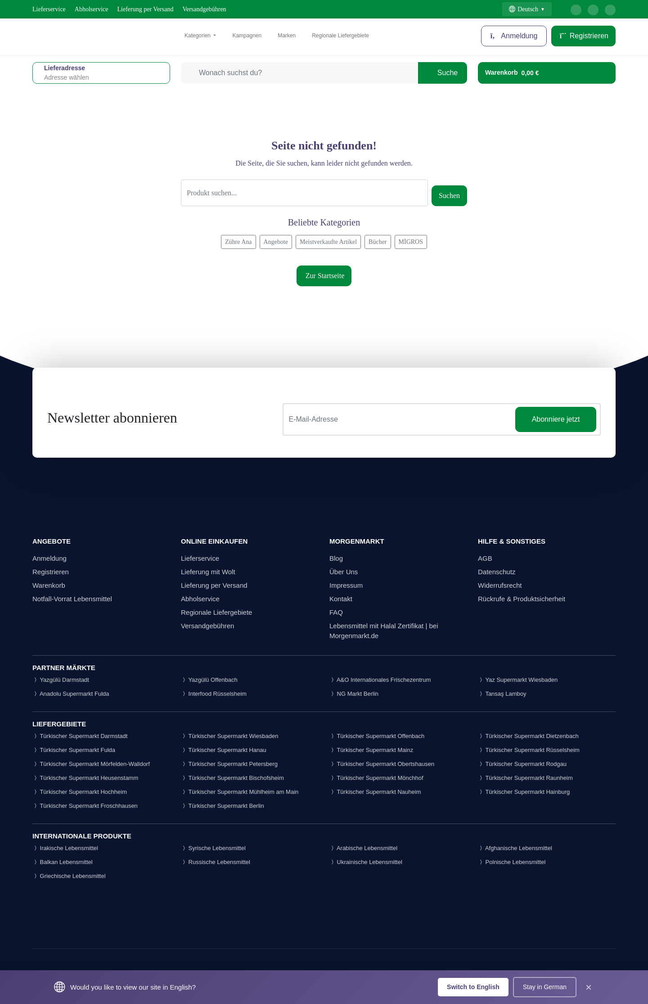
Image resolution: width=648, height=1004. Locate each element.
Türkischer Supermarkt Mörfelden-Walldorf (91, 764)
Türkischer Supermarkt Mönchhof (376, 777)
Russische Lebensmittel (215, 862)
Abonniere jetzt (556, 419)
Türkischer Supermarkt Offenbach (376, 736)
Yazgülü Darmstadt (60, 679)
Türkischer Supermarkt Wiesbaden (230, 736)
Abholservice (91, 9)
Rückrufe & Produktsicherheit (521, 599)
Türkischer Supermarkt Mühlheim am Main (239, 791)
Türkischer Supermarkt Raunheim (525, 777)
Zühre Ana (238, 242)
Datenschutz (496, 572)
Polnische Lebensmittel (511, 862)
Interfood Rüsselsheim (214, 693)
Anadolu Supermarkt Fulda (70, 693)
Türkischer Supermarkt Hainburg (524, 791)
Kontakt (340, 599)
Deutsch (523, 9)
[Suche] (304, 193)
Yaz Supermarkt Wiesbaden (518, 679)
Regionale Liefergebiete (340, 35)
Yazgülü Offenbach (209, 679)
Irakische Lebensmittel (65, 848)
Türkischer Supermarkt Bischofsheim (232, 777)
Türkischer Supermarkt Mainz (371, 750)
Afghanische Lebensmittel (515, 848)
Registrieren (583, 36)
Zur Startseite (324, 275)
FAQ (336, 612)
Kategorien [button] (198, 35)
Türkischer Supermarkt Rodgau (522, 764)
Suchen (449, 195)
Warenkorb (48, 585)
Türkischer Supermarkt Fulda (73, 750)
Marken (287, 35)
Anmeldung (514, 36)
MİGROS (411, 242)
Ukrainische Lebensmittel (365, 862)
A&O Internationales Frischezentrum (380, 679)
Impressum (346, 585)
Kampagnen (246, 35)
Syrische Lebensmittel (213, 848)
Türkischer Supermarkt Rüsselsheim (529, 750)
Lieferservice (49, 9)
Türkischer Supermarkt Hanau (223, 750)
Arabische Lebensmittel (363, 848)
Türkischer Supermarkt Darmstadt (79, 736)
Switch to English (473, 986)
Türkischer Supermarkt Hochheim (79, 791)
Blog (336, 558)
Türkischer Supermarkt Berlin (222, 805)
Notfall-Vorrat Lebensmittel (72, 599)
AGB (485, 558)
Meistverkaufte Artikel (328, 242)
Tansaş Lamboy (502, 693)
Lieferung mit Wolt (208, 572)
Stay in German (545, 986)
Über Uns (343, 572)
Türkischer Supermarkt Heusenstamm (85, 777)
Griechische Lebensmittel (69, 876)
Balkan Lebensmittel (62, 862)
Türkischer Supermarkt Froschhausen (85, 805)
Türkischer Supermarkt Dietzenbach (528, 736)
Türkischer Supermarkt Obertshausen (381, 764)
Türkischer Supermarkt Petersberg (229, 764)
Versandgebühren (204, 9)
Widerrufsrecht (500, 585)
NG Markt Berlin (353, 693)
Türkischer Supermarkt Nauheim (375, 791)
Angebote (276, 242)
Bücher (378, 242)
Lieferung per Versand (145, 9)
